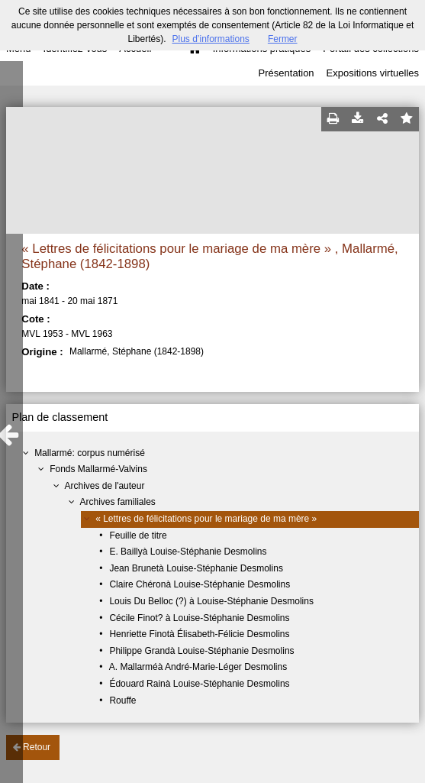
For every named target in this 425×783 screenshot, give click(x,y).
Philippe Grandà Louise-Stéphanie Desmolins (201, 650)
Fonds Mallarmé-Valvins (98, 469)
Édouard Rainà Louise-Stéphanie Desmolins (199, 683)
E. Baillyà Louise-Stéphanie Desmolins (187, 551)
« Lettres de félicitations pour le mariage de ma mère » (206, 518)
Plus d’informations (210, 39)
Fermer (283, 39)
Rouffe (122, 700)
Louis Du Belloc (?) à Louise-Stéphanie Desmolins (211, 601)
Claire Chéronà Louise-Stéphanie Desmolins (199, 584)
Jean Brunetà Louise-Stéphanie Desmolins (195, 568)
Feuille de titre (137, 535)
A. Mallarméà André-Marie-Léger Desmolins (198, 667)
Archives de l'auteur (104, 485)
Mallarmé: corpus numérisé (89, 453)
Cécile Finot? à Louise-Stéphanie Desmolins (199, 618)
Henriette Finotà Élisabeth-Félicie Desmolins (199, 634)
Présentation (286, 73)
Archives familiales (117, 502)
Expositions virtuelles (373, 73)
